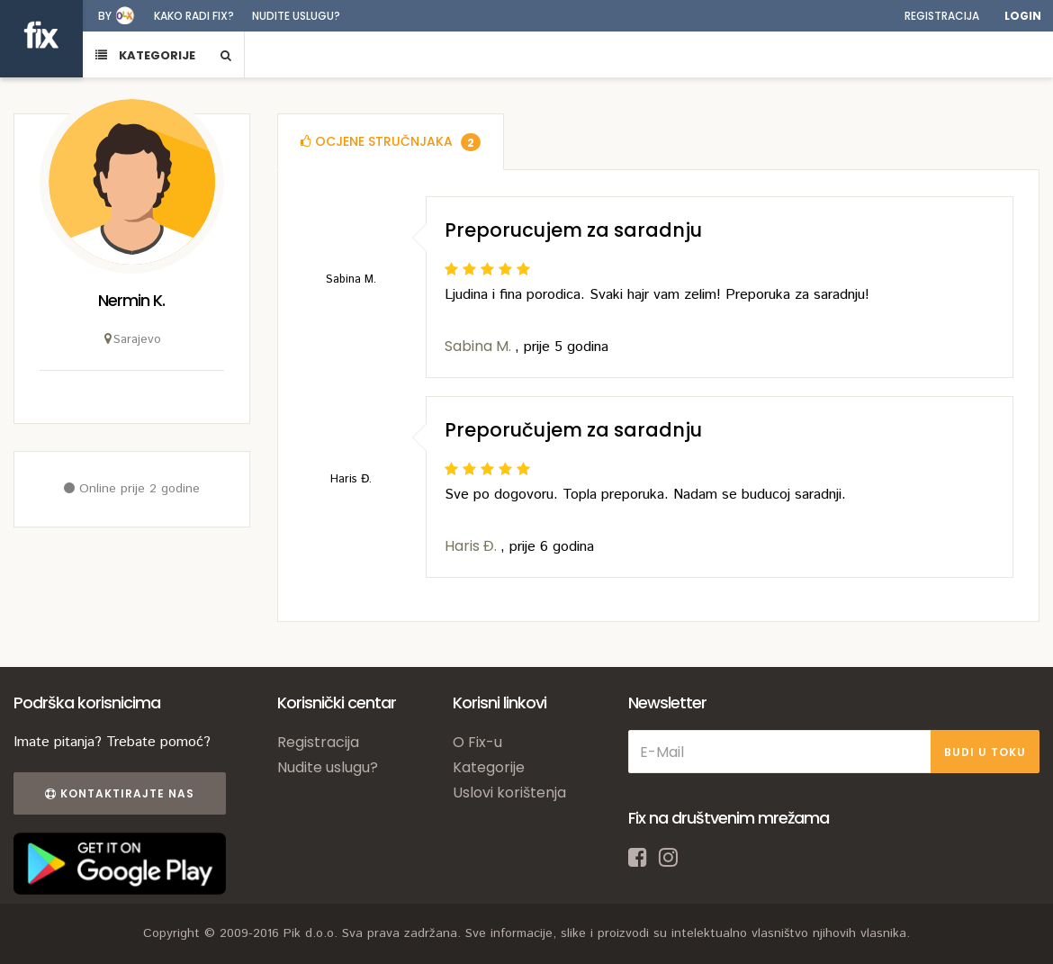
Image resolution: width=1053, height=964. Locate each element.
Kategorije (489, 767)
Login (1022, 15)
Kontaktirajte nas (119, 793)
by (105, 15)
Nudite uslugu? (296, 15)
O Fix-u (477, 742)
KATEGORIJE (145, 55)
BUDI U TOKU (985, 752)
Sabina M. (480, 346)
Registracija (941, 15)
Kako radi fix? (194, 15)
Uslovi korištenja (509, 792)
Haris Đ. (472, 546)
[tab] (390, 141)
